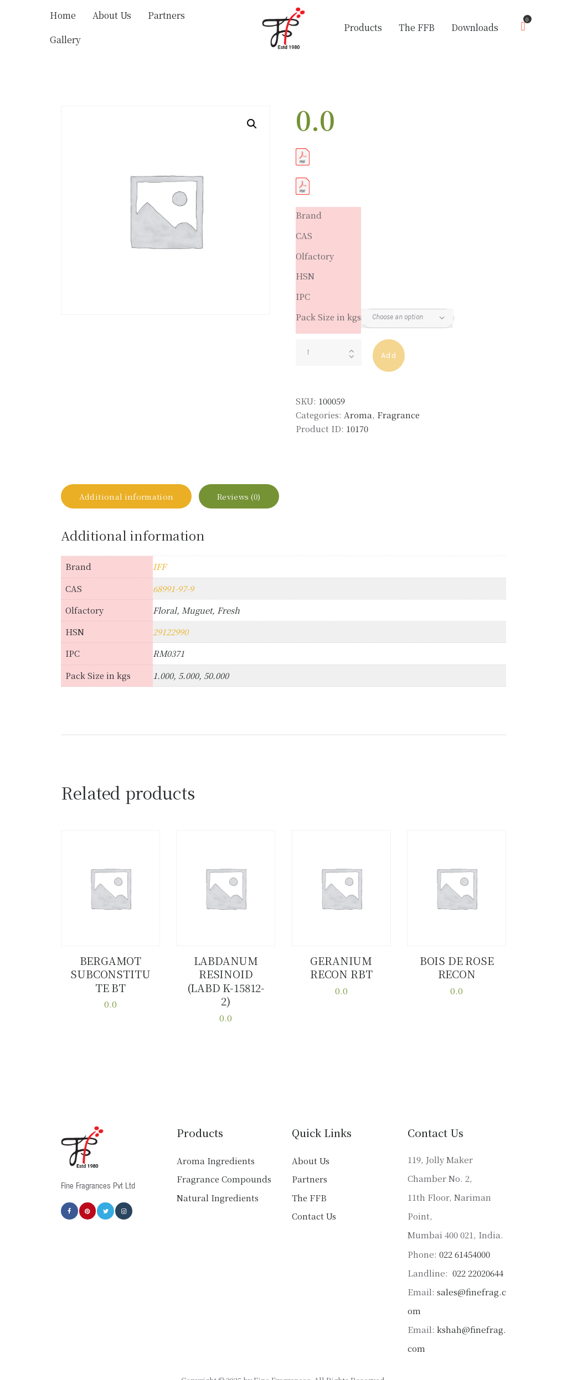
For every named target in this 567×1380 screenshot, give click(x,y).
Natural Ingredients (218, 1180)
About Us (310, 1143)
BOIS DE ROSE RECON (456, 966)
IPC (303, 288)
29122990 (170, 633)
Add (388, 347)
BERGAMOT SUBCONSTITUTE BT (110, 972)
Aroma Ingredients (216, 1143)
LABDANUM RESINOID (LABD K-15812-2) (226, 972)
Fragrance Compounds (224, 1162)
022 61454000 (464, 1236)
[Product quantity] (329, 344)
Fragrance (398, 407)
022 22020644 (476, 1255)
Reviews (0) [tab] (264, 492)
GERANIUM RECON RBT (341, 966)
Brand (309, 207)
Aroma (358, 407)
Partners (309, 1162)
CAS (304, 228)
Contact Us (314, 1199)
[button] (252, 116)
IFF (159, 567)
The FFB (309, 1180)
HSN (305, 268)
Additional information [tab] (135, 492)
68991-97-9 (173, 589)
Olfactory (315, 248)
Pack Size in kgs (328, 309)
